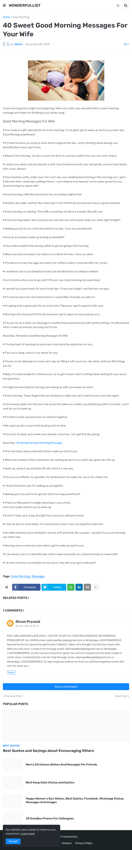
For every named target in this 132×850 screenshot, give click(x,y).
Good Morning (20, 17)
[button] (4, 5)
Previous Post (13, 696)
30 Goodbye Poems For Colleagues (50, 818)
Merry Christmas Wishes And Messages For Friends (61, 764)
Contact (66, 843)
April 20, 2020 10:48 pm (27, 626)
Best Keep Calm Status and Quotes (50, 782)
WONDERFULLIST (24, 5)
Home (6, 17)
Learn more (28, 833)
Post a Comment (66, 686)
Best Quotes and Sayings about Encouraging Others (48, 750)
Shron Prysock (27, 622)
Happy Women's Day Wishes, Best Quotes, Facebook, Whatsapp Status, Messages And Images (75, 800)
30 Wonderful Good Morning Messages (39, 443)
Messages (38, 576)
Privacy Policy (84, 843)
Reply (11, 672)
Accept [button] (13, 841)
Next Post (121, 696)
